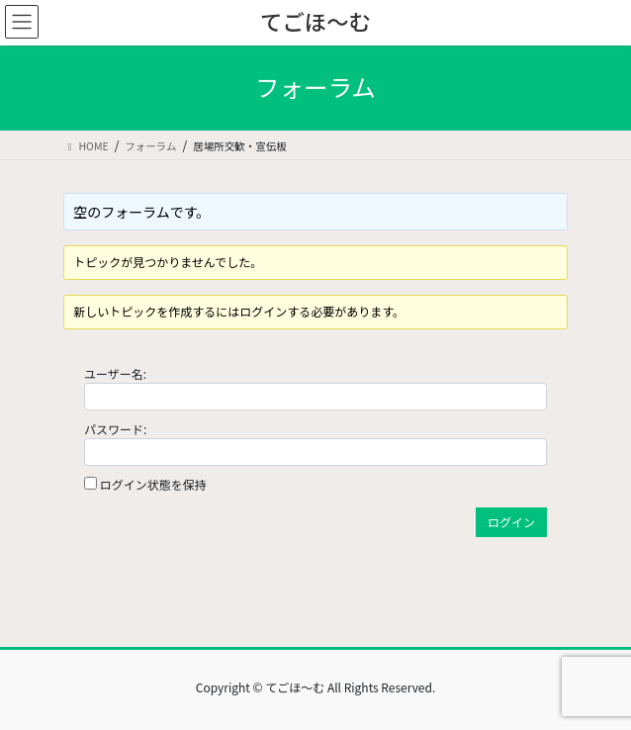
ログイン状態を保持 (153, 484)
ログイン (511, 521)
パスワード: (115, 428)
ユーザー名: (115, 373)
